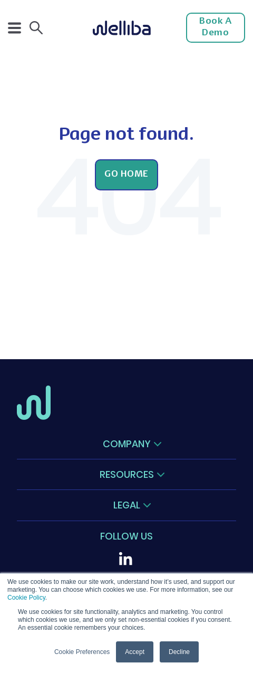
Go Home (126, 174)
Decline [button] (179, 652)
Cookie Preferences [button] (82, 652)
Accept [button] (134, 652)
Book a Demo (215, 27)
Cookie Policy (26, 597)
